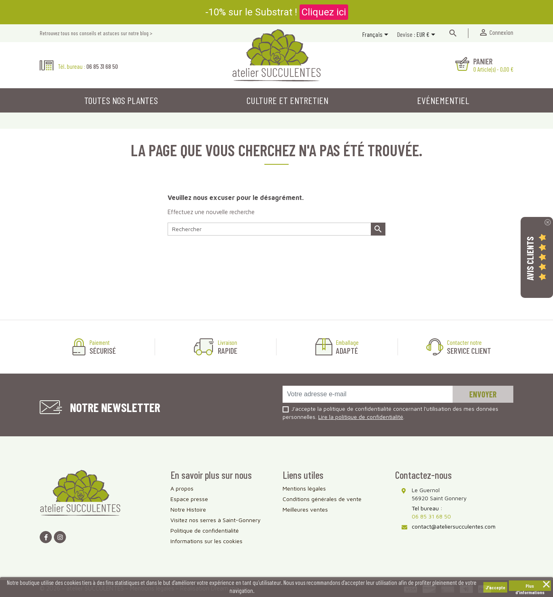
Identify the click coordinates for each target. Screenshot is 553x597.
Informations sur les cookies (206, 541)
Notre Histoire (188, 509)
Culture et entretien (287, 100)
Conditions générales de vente (322, 498)
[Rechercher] (276, 229)
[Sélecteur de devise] (427, 35)
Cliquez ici (324, 12)
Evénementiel (443, 100)
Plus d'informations (529, 587)
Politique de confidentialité (204, 530)
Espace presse (189, 498)
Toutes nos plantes (121, 100)
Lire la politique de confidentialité (360, 416)
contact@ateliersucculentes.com (454, 526)
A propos (182, 488)
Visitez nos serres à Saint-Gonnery (215, 519)
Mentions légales (304, 488)
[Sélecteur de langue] (376, 35)
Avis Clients (530, 258)
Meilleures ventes (305, 509)
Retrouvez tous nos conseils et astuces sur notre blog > (96, 33)
